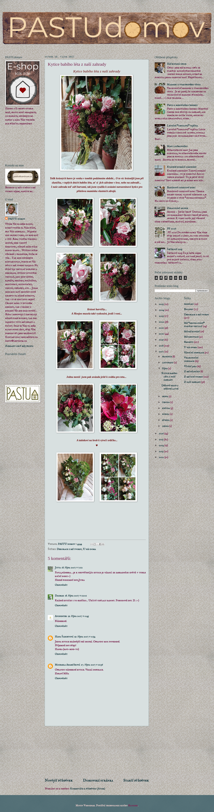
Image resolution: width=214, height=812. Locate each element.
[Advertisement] (97, 752)
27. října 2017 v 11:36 (92, 665)
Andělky (189, 304)
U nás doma (89, 549)
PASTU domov (16, 219)
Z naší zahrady (192, 382)
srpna (165, 396)
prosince (167, 356)
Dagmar (59, 595)
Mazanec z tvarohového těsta (183, 84)
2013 (161, 451)
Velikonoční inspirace (191, 359)
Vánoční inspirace (194, 352)
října (165, 368)
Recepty (188, 342)
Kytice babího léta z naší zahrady (169, 376)
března (166, 420)
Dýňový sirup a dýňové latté (169, 387)
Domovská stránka (98, 780)
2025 (161, 304)
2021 (161, 328)
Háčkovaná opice (176, 64)
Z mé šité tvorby (193, 377)
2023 (161, 316)
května (166, 408)
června (166, 402)
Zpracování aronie (177, 208)
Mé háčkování (192, 331)
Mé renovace (191, 337)
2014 (161, 445)
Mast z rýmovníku (177, 146)
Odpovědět (61, 585)
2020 (162, 334)
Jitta (58, 567)
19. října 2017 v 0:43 (78, 616)
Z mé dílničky (192, 371)
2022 (162, 322)
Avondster (61, 616)
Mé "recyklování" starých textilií (194, 324)
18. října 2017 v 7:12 (72, 567)
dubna (166, 414)
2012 (161, 457)
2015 (161, 439)
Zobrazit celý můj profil (19, 346)
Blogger (133, 805)
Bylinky (188, 309)
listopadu (168, 362)
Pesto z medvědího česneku (182, 105)
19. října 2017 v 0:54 (84, 636)
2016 (161, 433)
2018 (161, 346)
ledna (165, 426)
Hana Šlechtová (64, 636)
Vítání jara (190, 366)
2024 (162, 310)
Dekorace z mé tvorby (69, 549)
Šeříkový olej (174, 249)
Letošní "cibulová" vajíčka (182, 125)
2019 (161, 340)
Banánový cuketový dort (181, 187)
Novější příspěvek (59, 780)
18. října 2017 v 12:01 (76, 595)
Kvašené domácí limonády (181, 167)
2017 (161, 351)
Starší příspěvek (136, 780)
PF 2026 (171, 228)
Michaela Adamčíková (67, 665)
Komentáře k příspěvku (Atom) (87, 788)
